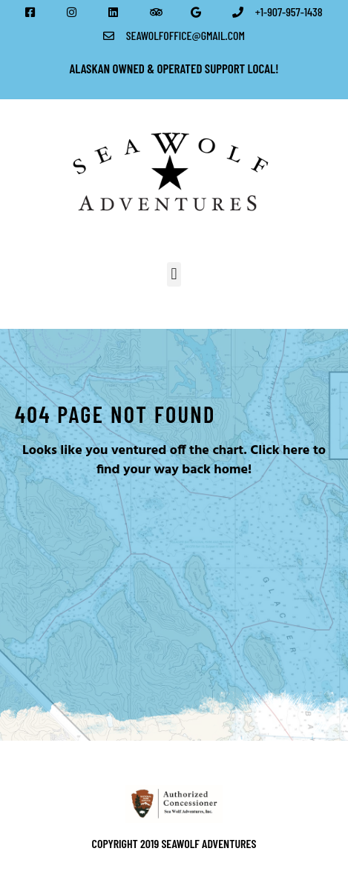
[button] (174, 274)
